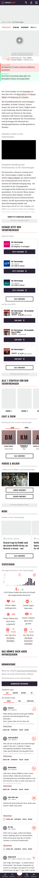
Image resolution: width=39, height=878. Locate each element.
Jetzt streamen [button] (19, 252)
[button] (5, 875)
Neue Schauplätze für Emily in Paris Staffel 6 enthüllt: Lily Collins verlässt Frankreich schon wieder (15, 771)
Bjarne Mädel (14, 178)
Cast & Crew (9, 416)
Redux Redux (19, 797)
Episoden (24, 27)
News (4, 511)
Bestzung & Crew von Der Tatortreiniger (17, 422)
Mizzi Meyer (22, 94)
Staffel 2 (24, 411)
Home (4, 22)
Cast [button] (12, 427)
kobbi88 (16, 698)
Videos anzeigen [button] (19, 490)
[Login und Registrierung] (31, 2)
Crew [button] (26, 427)
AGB (21, 854)
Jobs (5, 864)
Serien (9, 22)
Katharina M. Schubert (20, 97)
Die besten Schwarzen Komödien (28, 641)
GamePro (7, 869)
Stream (16, 27)
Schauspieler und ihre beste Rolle (18, 703)
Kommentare (8, 664)
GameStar (23, 864)
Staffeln (26, 60)
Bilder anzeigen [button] (19, 496)
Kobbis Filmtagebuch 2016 (18, 721)
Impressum (8, 854)
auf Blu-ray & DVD (8, 304)
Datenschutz (8, 859)
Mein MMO (23, 869)
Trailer (34, 27)
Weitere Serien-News (13, 741)
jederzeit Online (8, 236)
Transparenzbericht (26, 859)
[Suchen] (26, 2)
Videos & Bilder (11, 463)
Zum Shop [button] (19, 320)
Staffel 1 (9, 411)
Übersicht (6, 27)
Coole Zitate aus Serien (19, 711)
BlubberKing (16, 707)
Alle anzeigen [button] (19, 299)
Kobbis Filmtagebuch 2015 (18, 693)
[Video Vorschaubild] (15, 479)
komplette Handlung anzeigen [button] (19, 217)
